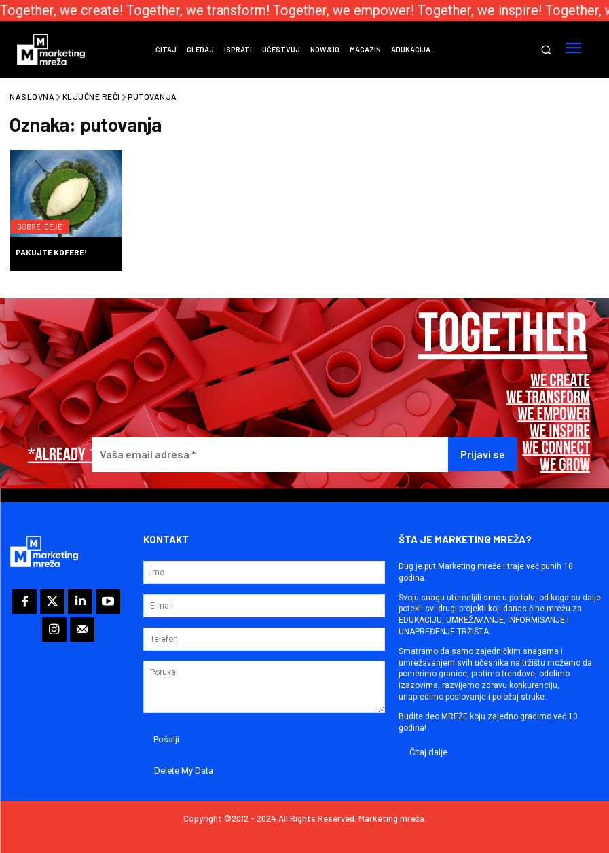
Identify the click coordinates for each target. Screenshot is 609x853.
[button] (545, 50)
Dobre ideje (44, 219)
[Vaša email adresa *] (270, 454)
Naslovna (32, 96)
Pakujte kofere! (51, 252)
